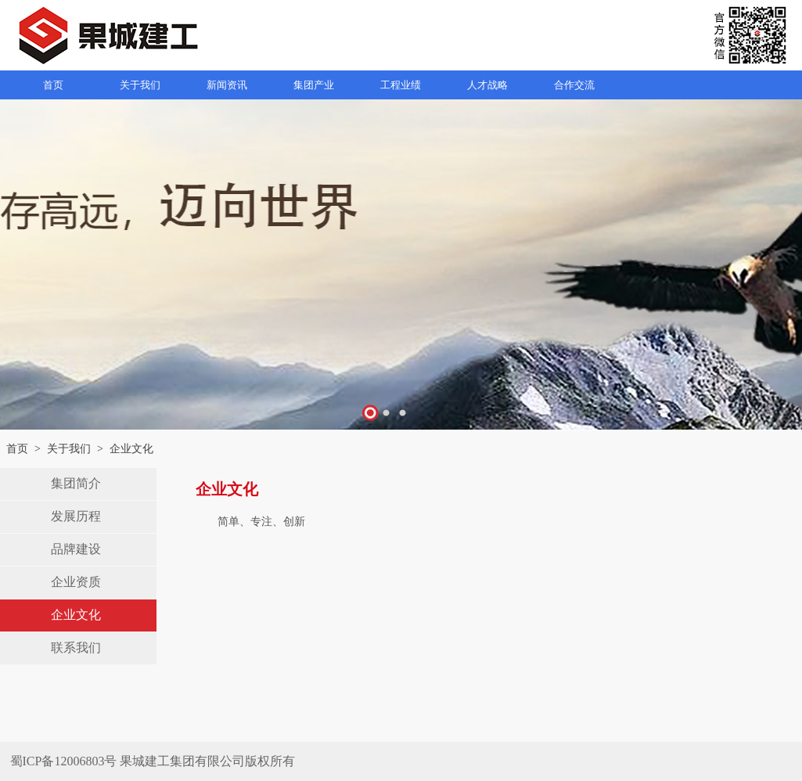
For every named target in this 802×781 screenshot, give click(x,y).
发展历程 (76, 516)
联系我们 (76, 647)
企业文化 (76, 614)
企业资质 (76, 581)
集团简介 (76, 483)
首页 (17, 449)
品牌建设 (76, 549)
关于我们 (69, 449)
